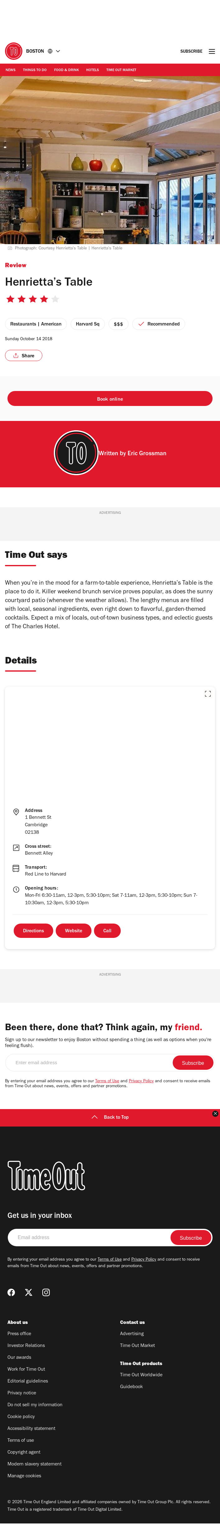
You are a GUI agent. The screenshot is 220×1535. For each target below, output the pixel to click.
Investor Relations (26, 1357)
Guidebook (131, 1398)
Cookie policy (21, 1428)
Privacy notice (21, 1404)
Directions (33, 931)
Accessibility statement (31, 1440)
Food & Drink (66, 70)
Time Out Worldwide (141, 1386)
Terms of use (20, 1452)
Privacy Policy (141, 1093)
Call (107, 931)
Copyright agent (23, 1464)
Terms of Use (107, 1093)
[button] (208, 693)
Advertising (132, 1345)
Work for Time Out (26, 1381)
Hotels (92, 70)
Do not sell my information (35, 1416)
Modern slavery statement (34, 1476)
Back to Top (110, 1129)
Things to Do (35, 70)
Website (73, 931)
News (11, 70)
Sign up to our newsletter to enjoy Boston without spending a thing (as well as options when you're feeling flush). (108, 1054)
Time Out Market (121, 70)
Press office (19, 1345)
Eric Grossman (147, 454)
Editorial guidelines (27, 1393)
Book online (110, 399)
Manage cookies (24, 1487)
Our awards (19, 1369)
